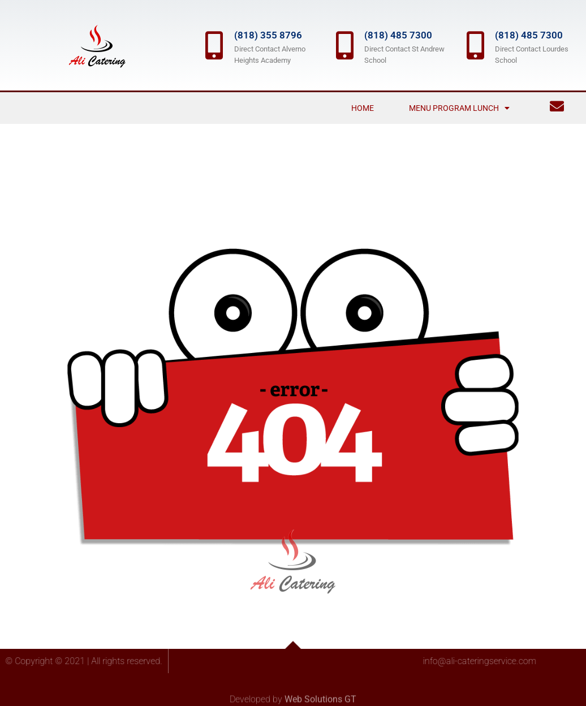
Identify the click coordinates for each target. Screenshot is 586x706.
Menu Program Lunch (459, 108)
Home (362, 108)
